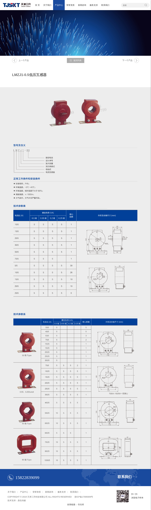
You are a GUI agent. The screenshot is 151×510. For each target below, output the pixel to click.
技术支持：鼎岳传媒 (17, 500)
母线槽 (81, 504)
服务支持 (94, 5)
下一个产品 (130, 60)
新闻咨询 (82, 5)
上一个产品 (20, 60)
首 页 (37, 5)
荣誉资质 (70, 5)
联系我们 (105, 5)
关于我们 (47, 5)
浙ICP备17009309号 (83, 497)
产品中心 (59, 5)
